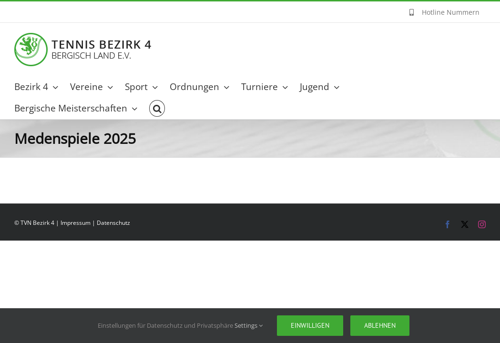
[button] (159, 108)
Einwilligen (310, 325)
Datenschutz (113, 223)
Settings (249, 325)
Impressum (76, 223)
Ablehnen (380, 325)
